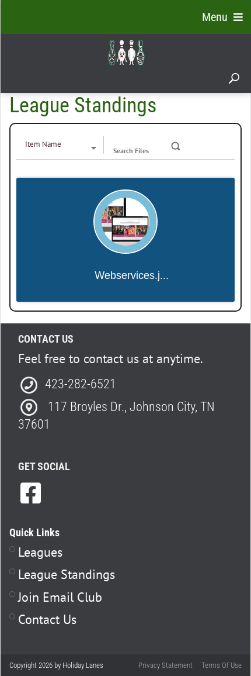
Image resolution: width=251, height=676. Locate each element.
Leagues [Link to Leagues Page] (40, 552)
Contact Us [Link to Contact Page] (47, 619)
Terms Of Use (221, 665)
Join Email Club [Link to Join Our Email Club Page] (60, 597)
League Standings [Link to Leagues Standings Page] (66, 574)
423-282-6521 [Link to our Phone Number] (80, 384)
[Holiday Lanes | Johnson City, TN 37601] (125, 52)
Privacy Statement (165, 665)
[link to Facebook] (30, 493)
